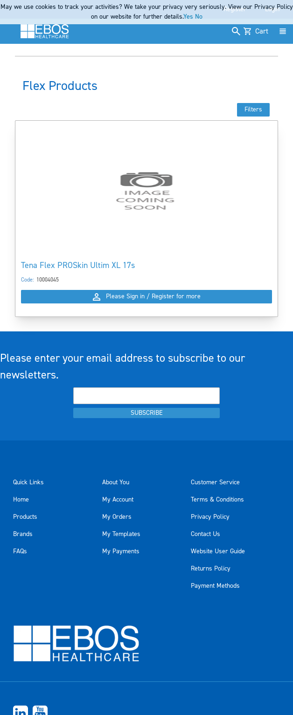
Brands (23, 534)
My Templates (121, 534)
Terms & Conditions (217, 499)
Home (21, 499)
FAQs (20, 551)
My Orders (117, 517)
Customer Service (215, 482)
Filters (253, 109)
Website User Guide (218, 551)
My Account (117, 499)
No (198, 17)
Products (25, 517)
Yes (188, 17)
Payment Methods (215, 586)
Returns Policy (210, 568)
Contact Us (205, 534)
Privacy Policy (210, 517)
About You (115, 482)
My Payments (121, 551)
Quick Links (28, 482)
